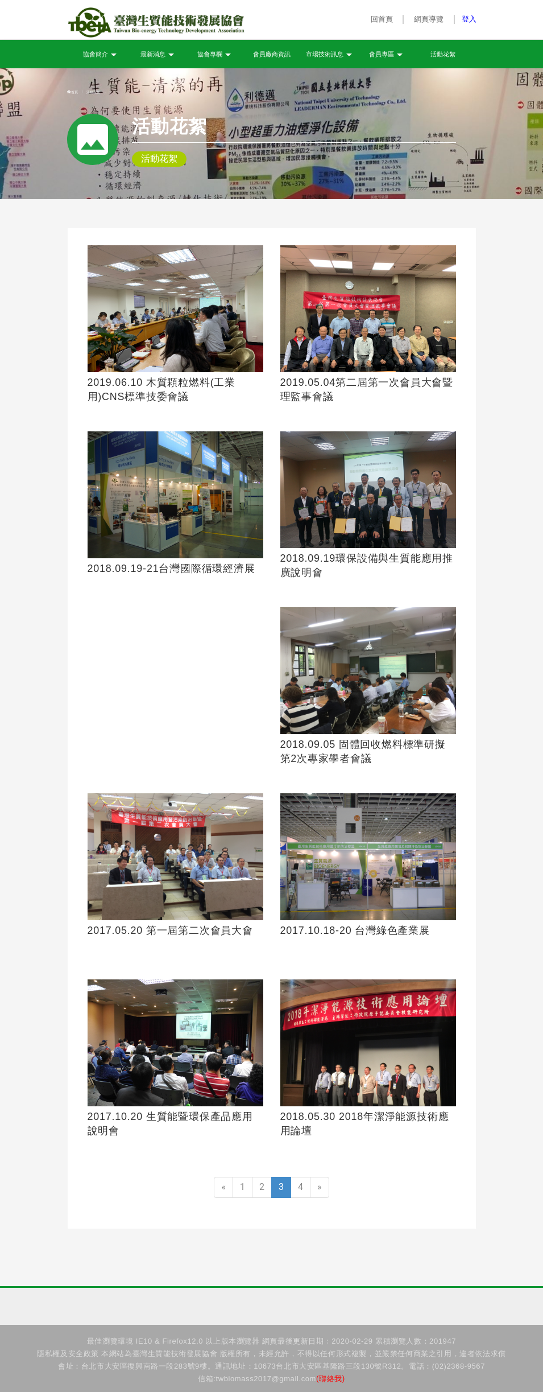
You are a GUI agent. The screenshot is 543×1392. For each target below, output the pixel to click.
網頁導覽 (429, 19)
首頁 (72, 92)
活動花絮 (442, 54)
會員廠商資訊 (272, 54)
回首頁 (381, 19)
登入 (469, 19)
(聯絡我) (330, 1378)
